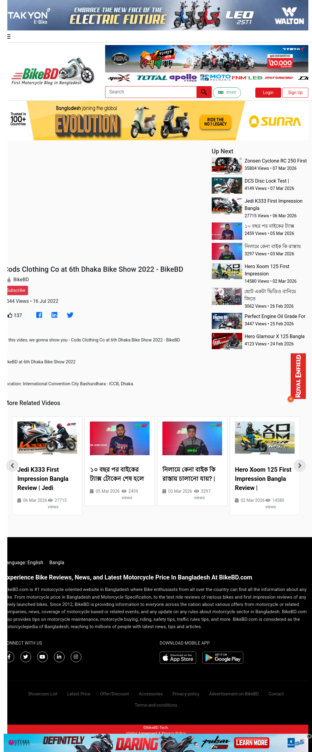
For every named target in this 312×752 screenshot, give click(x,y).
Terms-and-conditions (156, 705)
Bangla (56, 562)
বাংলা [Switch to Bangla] (227, 92)
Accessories (151, 694)
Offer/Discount (114, 694)
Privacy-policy (185, 694)
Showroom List (42, 694)
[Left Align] (204, 92)
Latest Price (78, 694)
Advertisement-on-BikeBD (234, 694)
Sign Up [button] (295, 92)
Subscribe (15, 290)
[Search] (151, 92)
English (35, 562)
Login (268, 92)
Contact (276, 694)
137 (15, 315)
